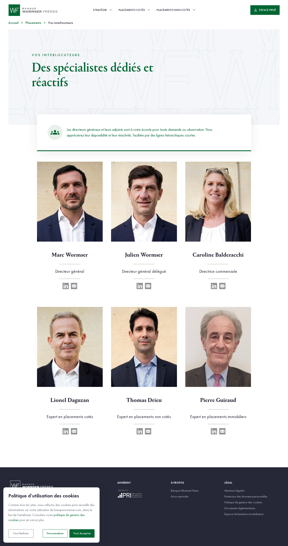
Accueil (13, 23)
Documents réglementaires (239, 508)
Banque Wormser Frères (184, 490)
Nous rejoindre (179, 496)
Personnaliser (55, 533)
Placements (33, 23)
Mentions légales (234, 490)
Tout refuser (21, 533)
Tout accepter (82, 533)
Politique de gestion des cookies (243, 502)
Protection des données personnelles (245, 496)
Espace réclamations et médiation (244, 514)
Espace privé (265, 10)
